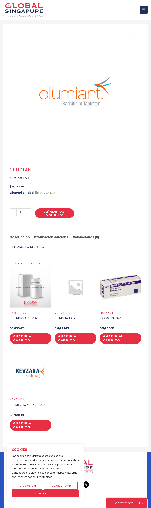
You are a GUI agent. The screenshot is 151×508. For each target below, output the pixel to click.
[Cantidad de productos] (20, 212)
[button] (135, 35)
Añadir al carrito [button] (23, 338)
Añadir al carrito (54, 213)
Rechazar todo (60, 485)
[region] (45, 472)
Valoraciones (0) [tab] (86, 237)
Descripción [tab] (20, 237)
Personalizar (27, 485)
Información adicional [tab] (51, 237)
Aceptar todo (45, 493)
